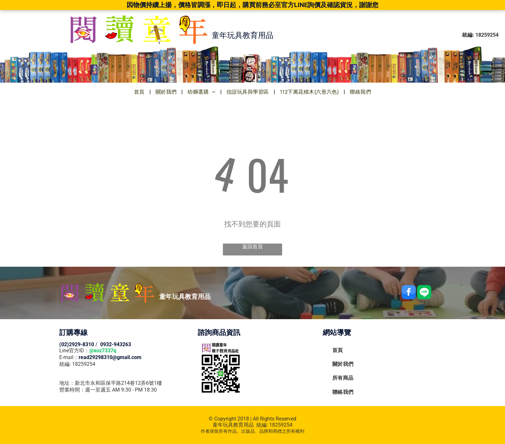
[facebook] (409, 293)
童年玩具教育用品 (233, 425)
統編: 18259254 (77, 364)
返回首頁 (252, 247)
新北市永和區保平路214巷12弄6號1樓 (118, 383)
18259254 (280, 425)
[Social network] (424, 293)
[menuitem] (140, 92)
